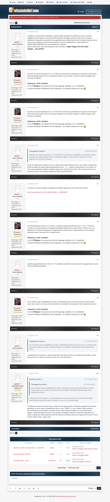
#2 (97, 69)
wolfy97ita (52, 461)
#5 (97, 184)
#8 (97, 297)
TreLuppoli (16, 80)
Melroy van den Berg (68, 496)
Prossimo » (23, 23)
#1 (97, 31)
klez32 (17, 42)
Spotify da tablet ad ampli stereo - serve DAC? (28, 448)
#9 (97, 335)
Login (81, 12)
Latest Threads (62, 2)
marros (52, 448)
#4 (97, 145)
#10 (97, 373)
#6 (97, 221)
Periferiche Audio (42, 17)
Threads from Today (77, 2)
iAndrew (58, 496)
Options (95, 27)
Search (30, 2)
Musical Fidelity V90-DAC (21, 454)
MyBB (44, 496)
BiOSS (52, 454)
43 (60, 461)
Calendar (50, 2)
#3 (97, 107)
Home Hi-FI (32, 17)
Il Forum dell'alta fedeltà (20, 17)
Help (89, 2)
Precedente (15, 429)
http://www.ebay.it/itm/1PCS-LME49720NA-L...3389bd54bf (47, 192)
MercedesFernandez (91, 449)
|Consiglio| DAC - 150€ (21, 461)
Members (39, 2)
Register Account (93, 12)
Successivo (94, 429)
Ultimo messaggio (78, 449)
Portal (21, 2)
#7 (97, 259)
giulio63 (16, 384)
